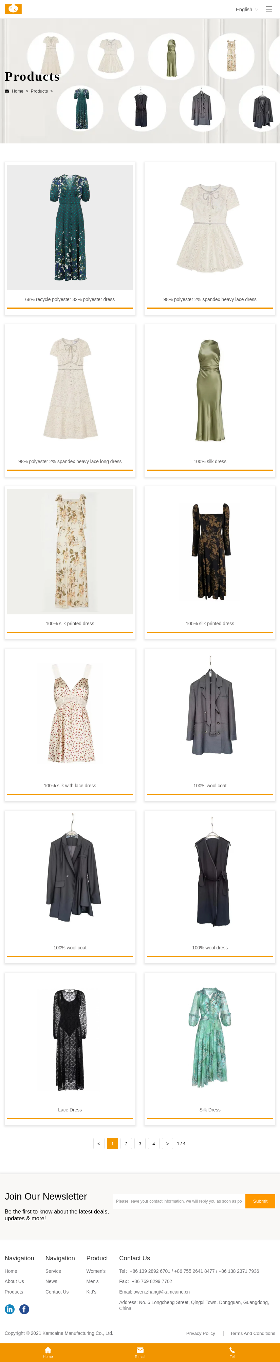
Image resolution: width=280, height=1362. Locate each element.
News (51, 1281)
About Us (14, 1281)
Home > (20, 91)
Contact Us (57, 1292)
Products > (41, 91)
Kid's (91, 1292)
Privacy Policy (200, 1333)
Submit (260, 1201)
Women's (96, 1271)
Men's (92, 1281)
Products (14, 1292)
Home (11, 1271)
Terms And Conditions (252, 1333)
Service (53, 1271)
